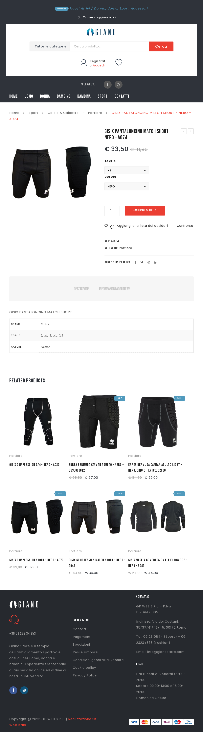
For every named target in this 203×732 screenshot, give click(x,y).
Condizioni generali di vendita (98, 660)
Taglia (110, 161)
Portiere (95, 113)
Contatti (80, 629)
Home (14, 113)
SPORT (103, 96)
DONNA (45, 96)
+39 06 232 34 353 (22, 633)
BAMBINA (84, 96)
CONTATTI (122, 96)
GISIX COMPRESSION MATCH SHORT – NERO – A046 (97, 563)
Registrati (98, 61)
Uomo (112, 8)
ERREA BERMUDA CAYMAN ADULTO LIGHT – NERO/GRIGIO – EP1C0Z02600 (155, 468)
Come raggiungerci (97, 17)
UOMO (29, 96)
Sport (124, 8)
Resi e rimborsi (85, 652)
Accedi (99, 65)
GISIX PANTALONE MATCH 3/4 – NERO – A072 (184, 131)
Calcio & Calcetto (63, 113)
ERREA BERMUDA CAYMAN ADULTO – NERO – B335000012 (96, 468)
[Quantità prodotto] (112, 211)
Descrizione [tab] (81, 289)
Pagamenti (82, 637)
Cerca (161, 46)
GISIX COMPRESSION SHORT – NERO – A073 (36, 560)
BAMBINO (63, 96)
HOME (13, 96)
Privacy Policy (85, 675)
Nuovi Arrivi (80, 8)
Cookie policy (84, 667)
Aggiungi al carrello (145, 210)
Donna (99, 8)
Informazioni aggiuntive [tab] (114, 289)
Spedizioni (81, 644)
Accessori (139, 8)
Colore (110, 177)
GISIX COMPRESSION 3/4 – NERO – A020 (34, 465)
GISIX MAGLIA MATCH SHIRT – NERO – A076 (191, 131)
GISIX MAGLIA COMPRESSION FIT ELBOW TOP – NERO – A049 (157, 563)
